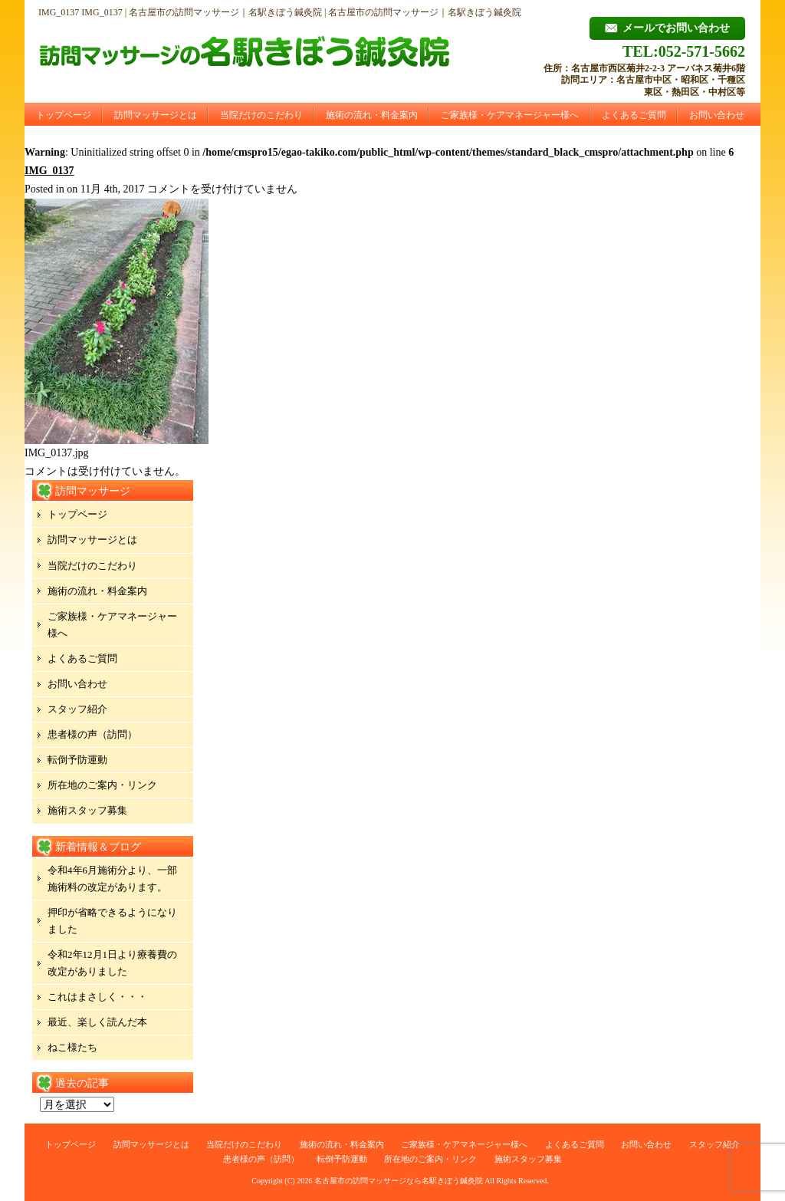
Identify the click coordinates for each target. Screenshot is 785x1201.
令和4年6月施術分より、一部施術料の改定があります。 (112, 878)
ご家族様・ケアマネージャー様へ (510, 115)
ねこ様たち (72, 1047)
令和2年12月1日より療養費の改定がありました (112, 963)
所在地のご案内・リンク (102, 785)
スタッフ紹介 (77, 709)
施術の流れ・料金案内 (372, 115)
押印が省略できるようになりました (112, 921)
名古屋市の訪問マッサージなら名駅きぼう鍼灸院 (398, 1180)
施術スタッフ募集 (87, 810)
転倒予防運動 (77, 759)
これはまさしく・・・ (97, 996)
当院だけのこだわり (261, 115)
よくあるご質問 (634, 115)
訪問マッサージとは (155, 115)
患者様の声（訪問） (92, 734)
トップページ (63, 115)
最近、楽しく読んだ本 (97, 1022)
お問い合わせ (716, 115)
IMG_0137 (49, 170)
